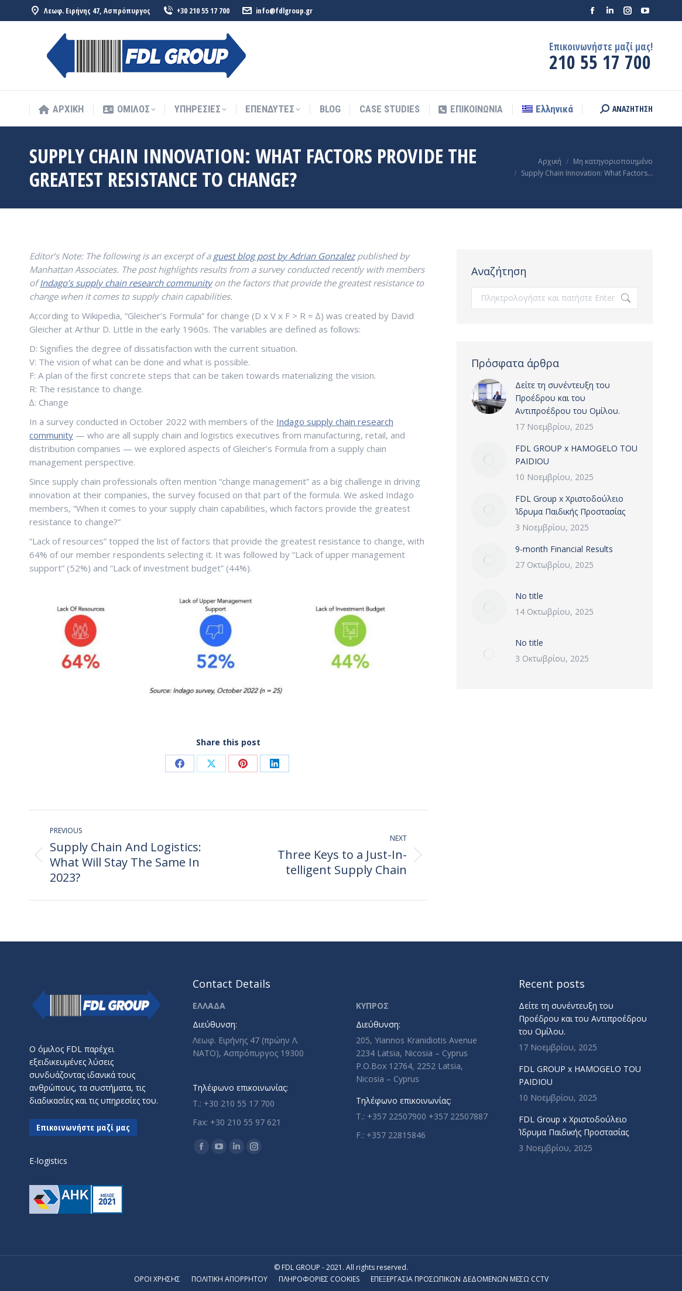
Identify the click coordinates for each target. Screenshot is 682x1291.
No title (529, 595)
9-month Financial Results (564, 548)
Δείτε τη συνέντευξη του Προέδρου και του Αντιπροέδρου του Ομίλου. (567, 397)
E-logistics (48, 1160)
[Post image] (488, 396)
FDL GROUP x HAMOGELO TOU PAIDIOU (576, 455)
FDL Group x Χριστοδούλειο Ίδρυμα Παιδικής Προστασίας (570, 505)
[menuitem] (547, 109)
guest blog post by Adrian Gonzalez (284, 256)
